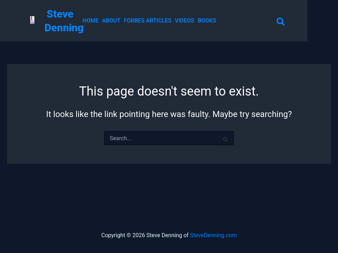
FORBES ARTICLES (147, 21)
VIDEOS (184, 21)
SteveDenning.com (213, 235)
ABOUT (111, 21)
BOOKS (207, 21)
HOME (91, 21)
